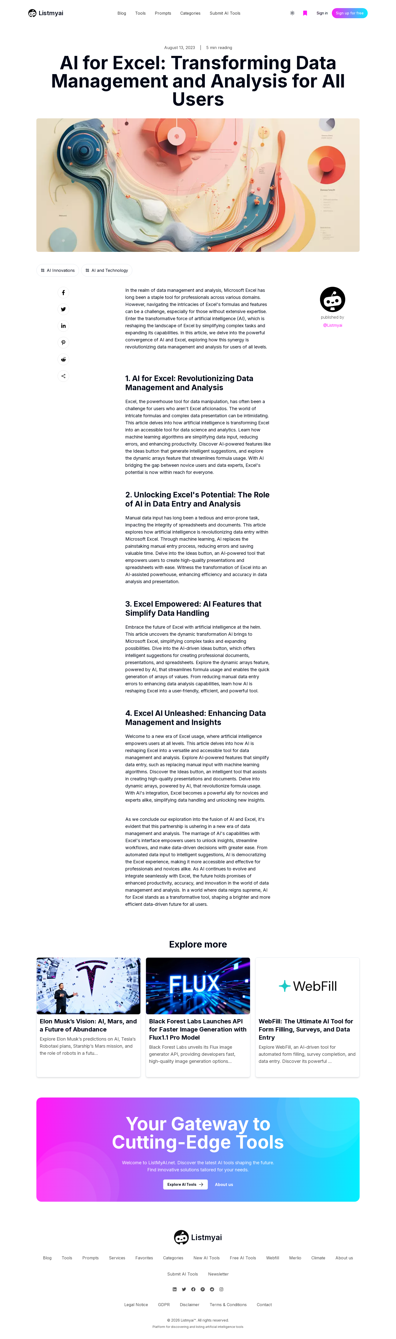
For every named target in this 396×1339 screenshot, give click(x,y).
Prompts (163, 13)
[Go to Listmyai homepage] (198, 1237)
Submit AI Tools (225, 13)
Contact (264, 1304)
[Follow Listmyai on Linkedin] (174, 1289)
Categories (190, 13)
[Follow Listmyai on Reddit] (212, 1289)
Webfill (272, 1257)
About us (344, 1257)
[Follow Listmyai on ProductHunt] (203, 1289)
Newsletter (218, 1274)
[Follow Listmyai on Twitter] (184, 1289)
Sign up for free (350, 13)
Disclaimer (190, 1304)
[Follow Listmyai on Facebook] (193, 1289)
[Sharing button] (63, 376)
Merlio (295, 1257)
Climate (318, 1257)
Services (117, 1257)
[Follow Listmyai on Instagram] (221, 1289)
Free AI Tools (243, 1257)
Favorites (144, 1257)
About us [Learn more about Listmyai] (224, 1184)
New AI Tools (206, 1257)
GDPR (164, 1304)
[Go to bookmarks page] (305, 13)
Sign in (322, 13)
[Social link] (63, 292)
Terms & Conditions (228, 1304)
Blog (121, 13)
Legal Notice (136, 1304)
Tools (140, 13)
